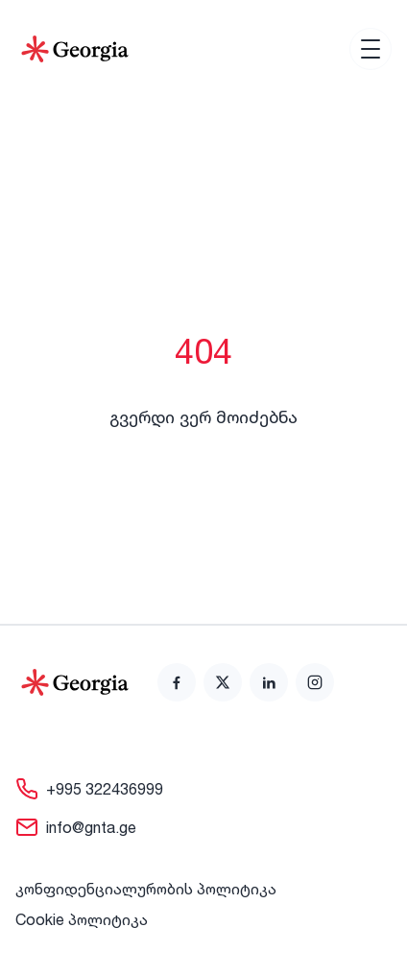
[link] (176, 682)
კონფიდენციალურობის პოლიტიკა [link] (145, 888)
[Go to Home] (74, 49)
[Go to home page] (74, 682)
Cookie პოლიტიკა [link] (81, 919)
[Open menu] (370, 49)
